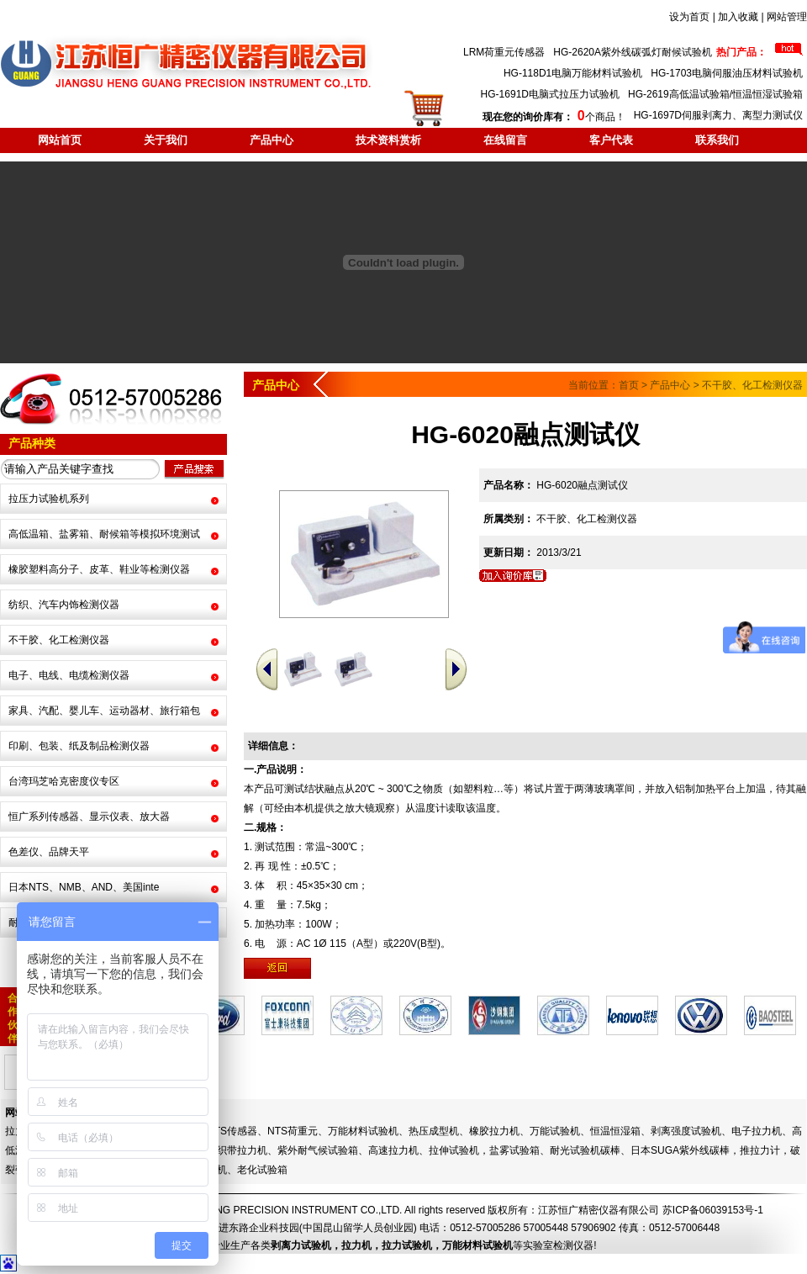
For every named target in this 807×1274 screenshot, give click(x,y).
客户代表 (611, 140)
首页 (629, 385)
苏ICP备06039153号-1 (712, 1210)
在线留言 (505, 140)
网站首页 (60, 140)
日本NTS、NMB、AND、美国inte (83, 887)
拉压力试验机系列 (48, 499)
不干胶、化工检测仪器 (58, 640)
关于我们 (165, 140)
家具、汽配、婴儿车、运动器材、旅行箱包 (104, 710)
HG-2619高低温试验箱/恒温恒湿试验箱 (715, 94)
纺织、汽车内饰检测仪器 (63, 605)
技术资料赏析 (388, 140)
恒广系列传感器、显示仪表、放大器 (89, 816)
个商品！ (554, 117)
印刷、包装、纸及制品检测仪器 (79, 746)
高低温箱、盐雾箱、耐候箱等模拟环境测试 (104, 534)
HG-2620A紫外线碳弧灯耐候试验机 (632, 52)
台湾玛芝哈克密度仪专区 (63, 781)
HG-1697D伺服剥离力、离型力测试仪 (718, 115)
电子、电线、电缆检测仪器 (68, 675)
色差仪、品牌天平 (48, 852)
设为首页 (689, 17)
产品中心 (271, 140)
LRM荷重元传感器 (504, 52)
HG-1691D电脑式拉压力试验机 (550, 94)
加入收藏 (738, 17)
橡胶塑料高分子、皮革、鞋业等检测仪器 (99, 569)
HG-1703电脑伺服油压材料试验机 (727, 73)
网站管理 (787, 17)
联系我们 (717, 140)
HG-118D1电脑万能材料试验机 (573, 73)
